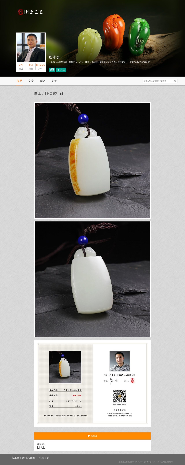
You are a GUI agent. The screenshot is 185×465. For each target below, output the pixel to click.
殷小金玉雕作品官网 (126, 462)
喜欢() (92, 436)
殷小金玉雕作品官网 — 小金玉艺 (30, 458)
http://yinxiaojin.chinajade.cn (145, 462)
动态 (43, 80)
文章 (31, 80)
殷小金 (54, 57)
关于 (54, 80)
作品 (19, 80)
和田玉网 (161, 462)
